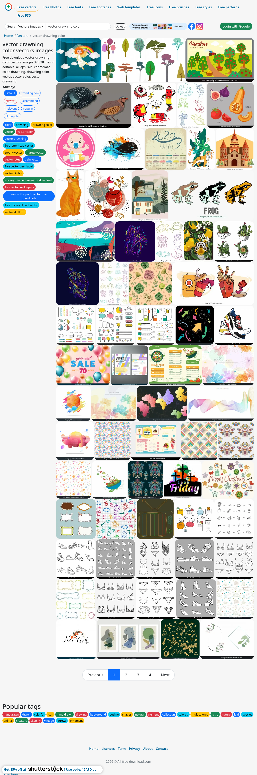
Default (10, 93)
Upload (120, 26)
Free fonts (75, 7)
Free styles (203, 7)
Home (8, 35)
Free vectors (26, 7)
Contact (162, 748)
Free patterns (228, 7)
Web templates (128, 7)
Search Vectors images (24, 26)
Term (122, 748)
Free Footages (100, 7)
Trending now (30, 93)
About (148, 748)
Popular (28, 108)
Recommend (29, 101)
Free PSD (24, 15)
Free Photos (52, 7)
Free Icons (155, 7)
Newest (10, 101)
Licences (108, 748)
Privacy (134, 748)
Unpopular (13, 116)
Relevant (11, 108)
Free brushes (179, 7)
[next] (165, 674)
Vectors (22, 35)
